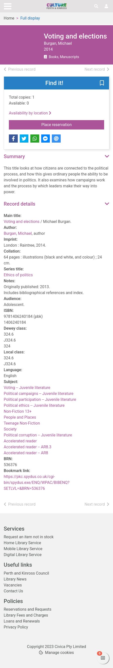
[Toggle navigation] (7, 5)
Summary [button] (14, 156)
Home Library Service (22, 542)
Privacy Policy (16, 627)
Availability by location (30, 113)
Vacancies (13, 585)
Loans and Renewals (22, 621)
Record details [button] (19, 204)
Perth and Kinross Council (26, 573)
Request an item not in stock (29, 537)
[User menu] (106, 6)
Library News (15, 579)
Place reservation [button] (72, 124)
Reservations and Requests (27, 609)
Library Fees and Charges (26, 615)
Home (9, 18)
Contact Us (13, 591)
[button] (102, 83)
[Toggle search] (96, 6)
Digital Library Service (23, 554)
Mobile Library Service (23, 548)
